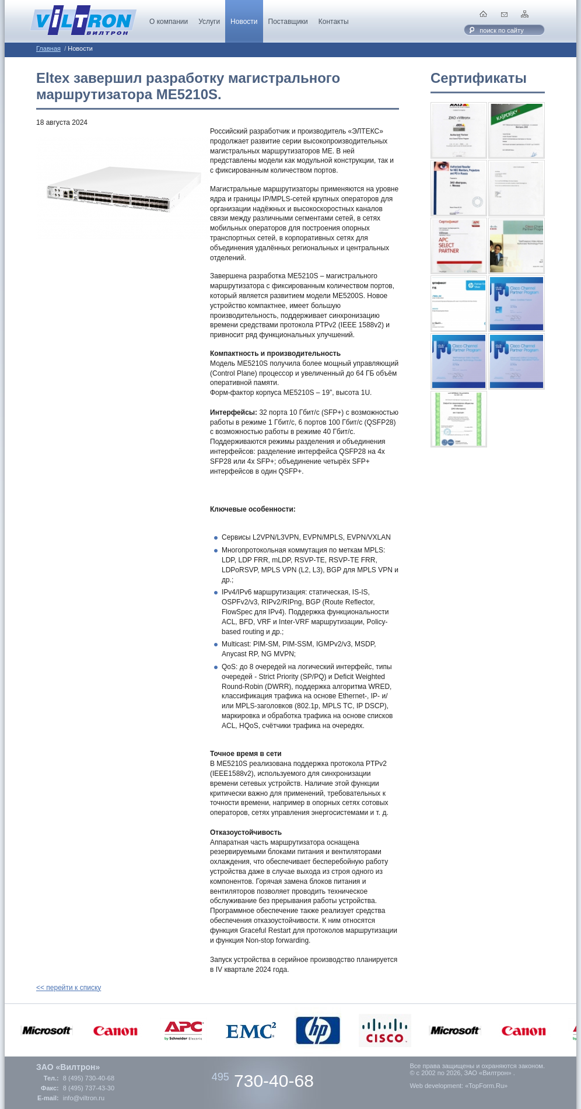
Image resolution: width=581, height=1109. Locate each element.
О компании (168, 22)
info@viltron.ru (83, 1097)
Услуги (209, 22)
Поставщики (288, 22)
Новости (243, 22)
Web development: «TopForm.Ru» (459, 1085)
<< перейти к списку (68, 988)
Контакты (333, 22)
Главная (48, 48)
